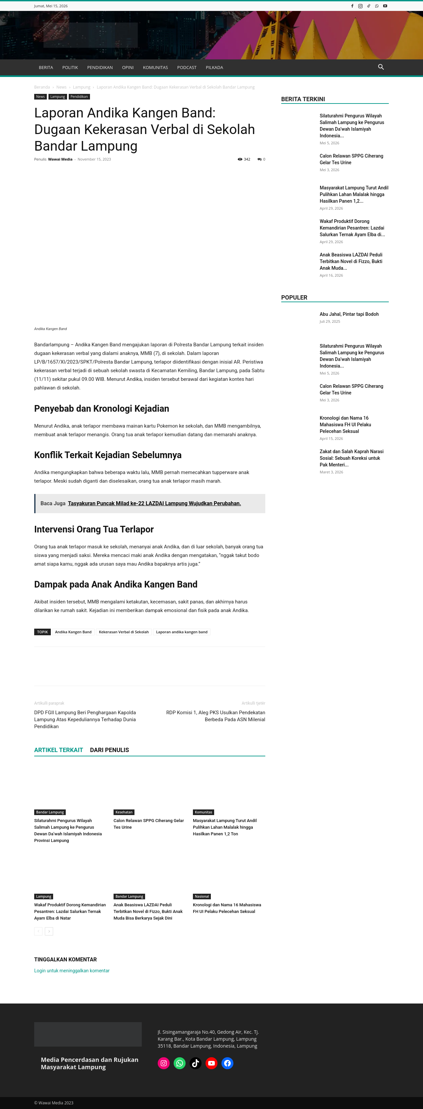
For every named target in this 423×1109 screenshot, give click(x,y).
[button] (381, 68)
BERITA (46, 67)
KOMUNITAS (155, 67)
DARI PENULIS (109, 749)
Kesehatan (124, 812)
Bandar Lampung (50, 812)
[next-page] (49, 931)
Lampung (82, 87)
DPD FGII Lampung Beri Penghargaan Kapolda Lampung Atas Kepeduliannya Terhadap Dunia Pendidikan (85, 719)
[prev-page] (38, 931)
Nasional (202, 896)
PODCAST (187, 67)
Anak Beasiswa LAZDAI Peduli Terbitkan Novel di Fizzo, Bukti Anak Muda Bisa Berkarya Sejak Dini (148, 911)
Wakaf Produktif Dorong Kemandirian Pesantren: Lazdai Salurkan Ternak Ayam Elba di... (352, 228)
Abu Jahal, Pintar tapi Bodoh (349, 314)
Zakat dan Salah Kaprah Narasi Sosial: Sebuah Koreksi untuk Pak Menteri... (351, 458)
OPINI (128, 67)
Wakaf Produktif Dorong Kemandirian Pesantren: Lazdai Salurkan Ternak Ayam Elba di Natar (70, 911)
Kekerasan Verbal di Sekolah (124, 631)
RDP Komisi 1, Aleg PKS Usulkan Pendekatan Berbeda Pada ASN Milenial (215, 716)
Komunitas (203, 812)
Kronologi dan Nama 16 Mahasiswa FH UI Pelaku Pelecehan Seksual (345, 424)
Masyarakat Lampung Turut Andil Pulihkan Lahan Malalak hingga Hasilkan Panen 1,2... (354, 194)
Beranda (42, 87)
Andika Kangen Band (73, 631)
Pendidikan (79, 96)
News (61, 87)
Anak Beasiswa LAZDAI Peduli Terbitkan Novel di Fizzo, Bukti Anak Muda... (351, 261)
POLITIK (70, 67)
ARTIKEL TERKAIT (58, 749)
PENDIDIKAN (100, 67)
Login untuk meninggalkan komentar (72, 970)
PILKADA (214, 67)
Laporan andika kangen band (182, 631)
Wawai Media (60, 159)
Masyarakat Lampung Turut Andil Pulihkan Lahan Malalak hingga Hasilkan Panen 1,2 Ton (225, 827)
